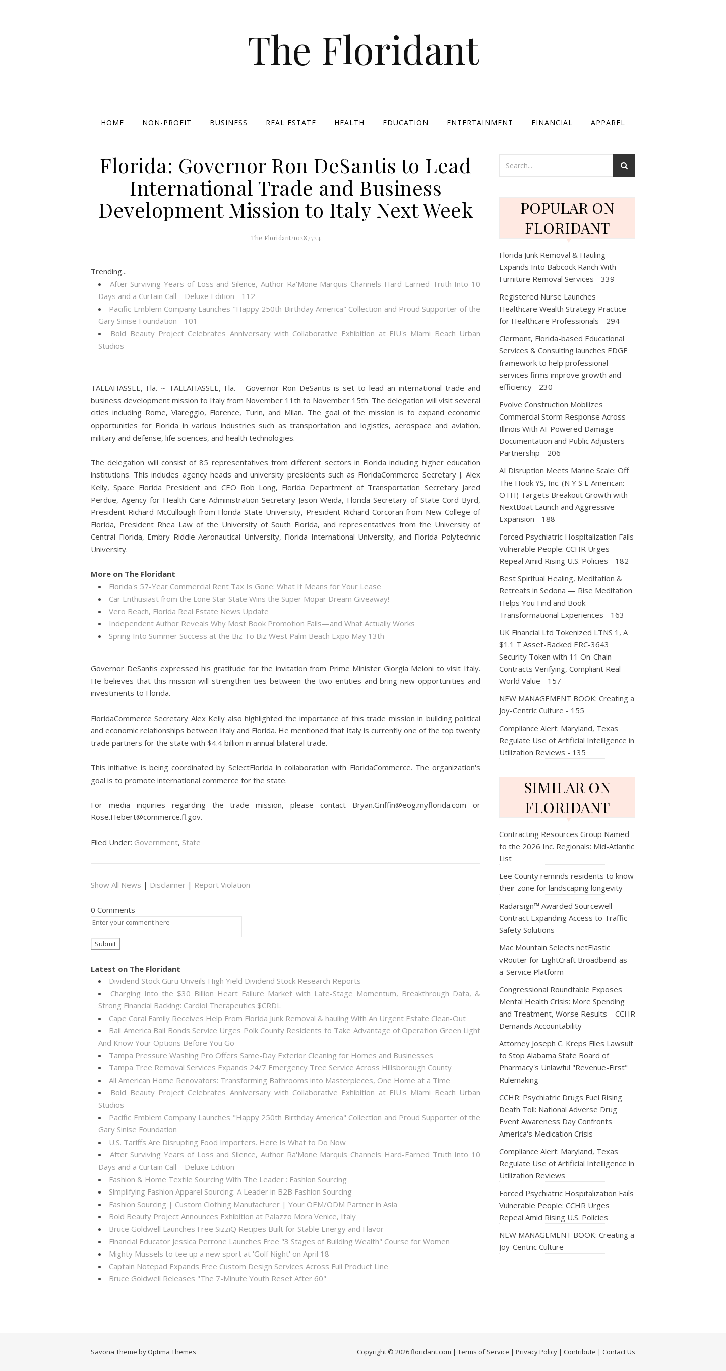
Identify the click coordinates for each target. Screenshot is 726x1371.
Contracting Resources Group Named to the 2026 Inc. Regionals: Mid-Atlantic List (566, 846)
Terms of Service (483, 1351)
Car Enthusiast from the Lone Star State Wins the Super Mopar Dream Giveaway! (249, 598)
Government (156, 842)
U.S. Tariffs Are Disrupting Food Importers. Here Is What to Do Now (227, 1142)
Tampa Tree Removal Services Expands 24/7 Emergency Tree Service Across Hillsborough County (280, 1067)
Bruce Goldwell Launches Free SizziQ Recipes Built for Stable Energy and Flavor (246, 1229)
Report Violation (222, 885)
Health (349, 122)
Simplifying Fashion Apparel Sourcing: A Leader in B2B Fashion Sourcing (230, 1191)
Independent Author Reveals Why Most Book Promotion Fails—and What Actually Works (262, 623)
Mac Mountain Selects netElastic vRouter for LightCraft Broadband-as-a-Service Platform (564, 959)
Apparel (608, 122)
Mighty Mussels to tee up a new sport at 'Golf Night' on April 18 (219, 1253)
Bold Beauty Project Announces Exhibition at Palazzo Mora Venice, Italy (232, 1216)
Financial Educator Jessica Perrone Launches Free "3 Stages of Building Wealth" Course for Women (279, 1241)
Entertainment (480, 122)
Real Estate (291, 122)
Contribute (580, 1351)
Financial (552, 122)
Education (406, 122)
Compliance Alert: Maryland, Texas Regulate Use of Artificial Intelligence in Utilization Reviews (566, 1163)
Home (112, 122)
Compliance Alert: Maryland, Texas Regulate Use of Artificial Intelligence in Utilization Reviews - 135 (566, 740)
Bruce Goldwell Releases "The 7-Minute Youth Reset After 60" (217, 1278)
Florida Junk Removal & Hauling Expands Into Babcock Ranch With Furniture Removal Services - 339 (557, 267)
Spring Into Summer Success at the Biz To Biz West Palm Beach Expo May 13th (246, 636)
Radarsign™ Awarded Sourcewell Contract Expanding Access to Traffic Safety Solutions (563, 918)
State (191, 842)
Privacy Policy (536, 1351)
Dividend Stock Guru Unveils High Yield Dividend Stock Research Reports (235, 981)
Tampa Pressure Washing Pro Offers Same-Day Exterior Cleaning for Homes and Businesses (271, 1055)
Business (229, 122)
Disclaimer (168, 885)
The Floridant (363, 49)
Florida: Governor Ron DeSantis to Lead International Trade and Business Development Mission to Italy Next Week (285, 187)
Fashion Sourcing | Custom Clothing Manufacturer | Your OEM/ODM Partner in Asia (253, 1204)
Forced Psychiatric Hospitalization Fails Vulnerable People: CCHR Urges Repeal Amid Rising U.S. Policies (566, 1205)
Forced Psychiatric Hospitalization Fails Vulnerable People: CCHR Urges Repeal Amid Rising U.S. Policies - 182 (566, 548)
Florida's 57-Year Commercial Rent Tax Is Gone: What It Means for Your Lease (245, 586)
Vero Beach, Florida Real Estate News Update (189, 611)
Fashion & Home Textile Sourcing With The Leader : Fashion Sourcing (228, 1179)
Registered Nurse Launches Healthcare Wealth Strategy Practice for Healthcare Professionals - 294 (562, 308)
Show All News (116, 885)
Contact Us (618, 1351)
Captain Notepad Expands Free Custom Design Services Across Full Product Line (248, 1266)
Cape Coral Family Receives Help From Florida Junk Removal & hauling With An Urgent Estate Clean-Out (287, 1018)
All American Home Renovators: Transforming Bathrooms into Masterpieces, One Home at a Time (279, 1080)
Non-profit (167, 122)
